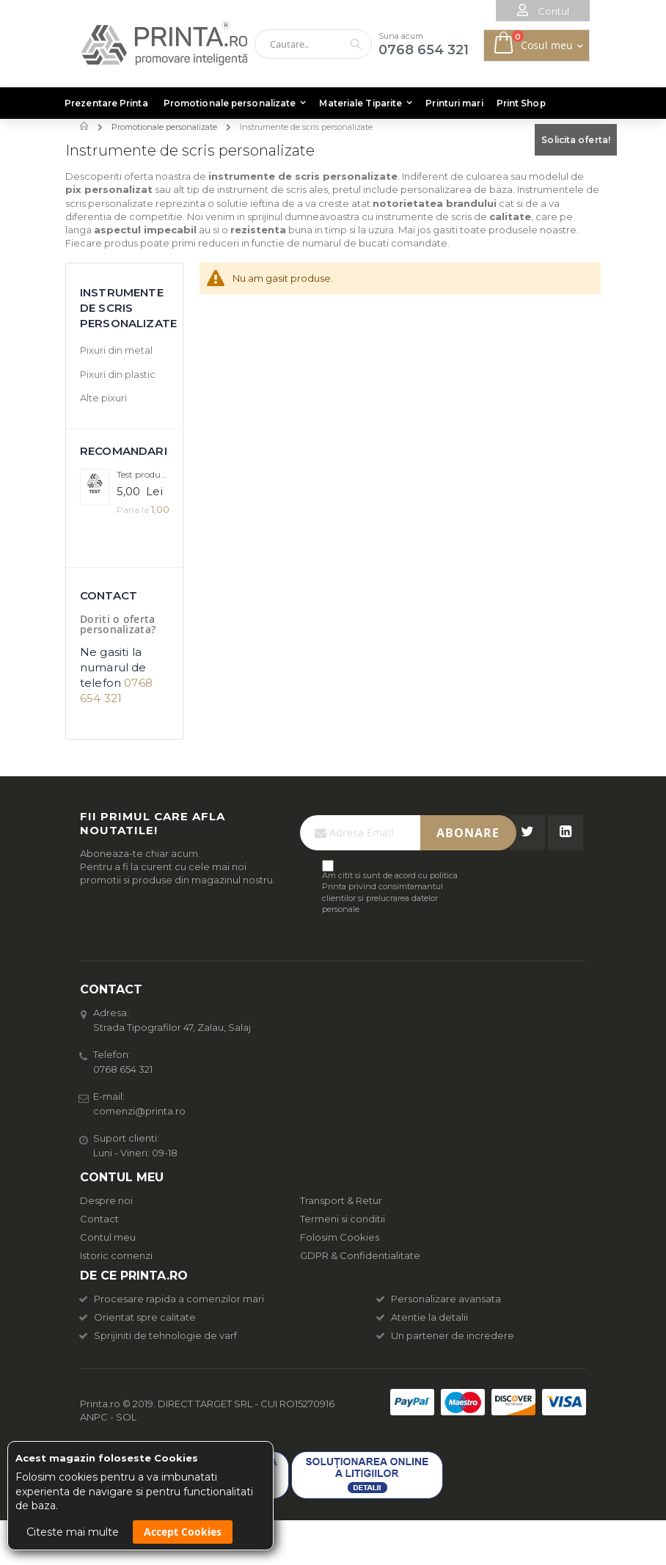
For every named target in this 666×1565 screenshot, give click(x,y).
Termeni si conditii (342, 1219)
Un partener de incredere (445, 1335)
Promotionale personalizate (164, 127)
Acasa (85, 126)
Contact (99, 1219)
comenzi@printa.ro (139, 1111)
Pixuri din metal (116, 350)
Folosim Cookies (339, 1237)
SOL (126, 1417)
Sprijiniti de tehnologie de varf (158, 1335)
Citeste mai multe (72, 1532)
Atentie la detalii (422, 1317)
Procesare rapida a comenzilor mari (172, 1299)
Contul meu (108, 1237)
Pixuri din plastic (117, 374)
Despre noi (106, 1200)
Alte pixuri (103, 398)
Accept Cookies (183, 1532)
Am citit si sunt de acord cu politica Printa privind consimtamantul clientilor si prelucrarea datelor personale (390, 892)
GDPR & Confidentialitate (360, 1255)
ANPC (94, 1417)
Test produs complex (143, 474)
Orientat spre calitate (138, 1317)
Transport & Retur (341, 1200)
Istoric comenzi (116, 1255)
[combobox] (313, 44)
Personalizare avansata (439, 1299)
